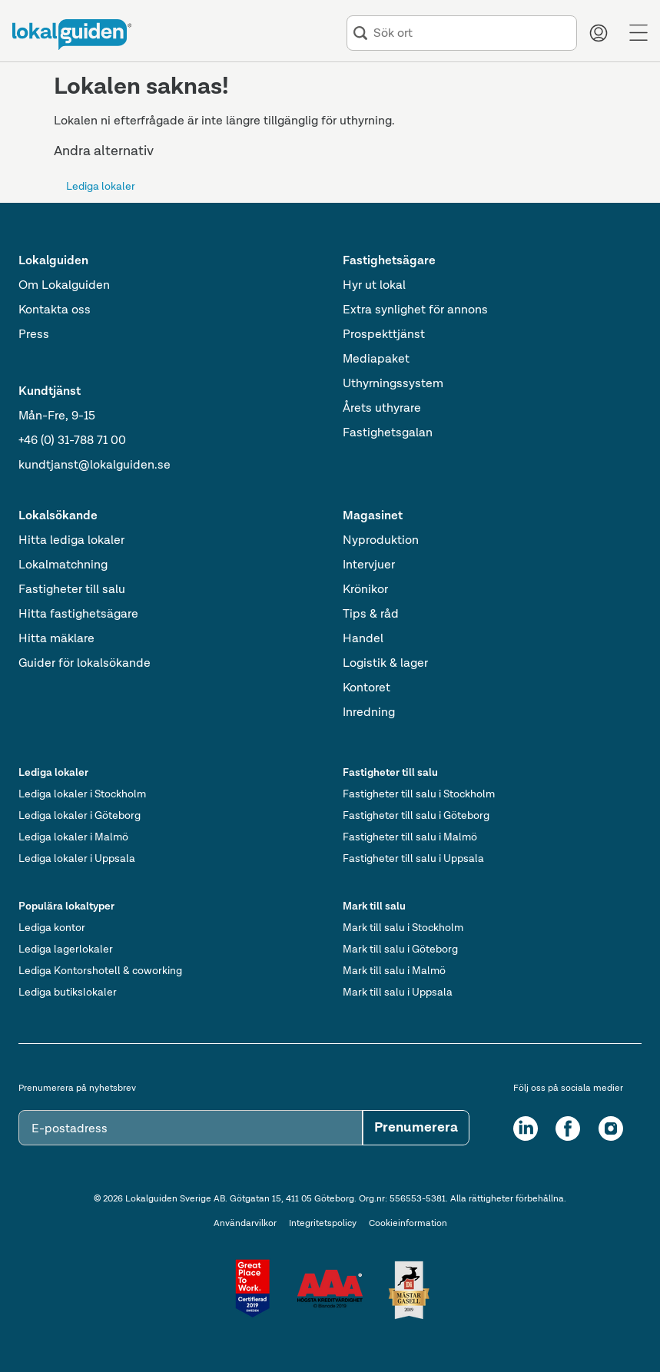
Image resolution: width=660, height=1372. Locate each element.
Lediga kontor (51, 928)
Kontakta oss (54, 310)
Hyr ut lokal (374, 286)
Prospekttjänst (384, 335)
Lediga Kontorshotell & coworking (100, 971)
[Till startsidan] (71, 34)
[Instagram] (611, 1128)
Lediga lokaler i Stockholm (82, 794)
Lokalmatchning (63, 565)
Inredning (369, 713)
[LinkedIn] (525, 1128)
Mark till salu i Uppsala (398, 992)
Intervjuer (369, 565)
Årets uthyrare (382, 409)
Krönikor (365, 590)
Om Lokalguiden (64, 286)
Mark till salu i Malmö (394, 971)
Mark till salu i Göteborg (400, 949)
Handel (363, 639)
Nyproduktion (381, 541)
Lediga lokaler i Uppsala (76, 858)
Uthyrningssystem (393, 384)
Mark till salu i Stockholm (403, 928)
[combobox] (471, 33)
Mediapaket (376, 359)
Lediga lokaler (100, 186)
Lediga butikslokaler (67, 992)
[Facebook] (568, 1128)
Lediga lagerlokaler (65, 949)
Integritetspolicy (323, 1223)
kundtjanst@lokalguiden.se (94, 465)
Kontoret (366, 688)
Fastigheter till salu (71, 590)
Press (33, 335)
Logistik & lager (385, 664)
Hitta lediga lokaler (71, 541)
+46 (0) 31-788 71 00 (72, 441)
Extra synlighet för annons (415, 310)
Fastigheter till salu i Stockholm (419, 794)
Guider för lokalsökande (84, 664)
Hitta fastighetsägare (78, 614)
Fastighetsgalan (388, 433)
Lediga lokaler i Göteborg (79, 815)
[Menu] (638, 33)
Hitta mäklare (56, 639)
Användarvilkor (245, 1223)
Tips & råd (371, 614)
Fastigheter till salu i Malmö (410, 837)
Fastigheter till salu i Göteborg (416, 815)
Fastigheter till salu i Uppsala (413, 858)
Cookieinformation (408, 1223)
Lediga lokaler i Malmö (73, 837)
